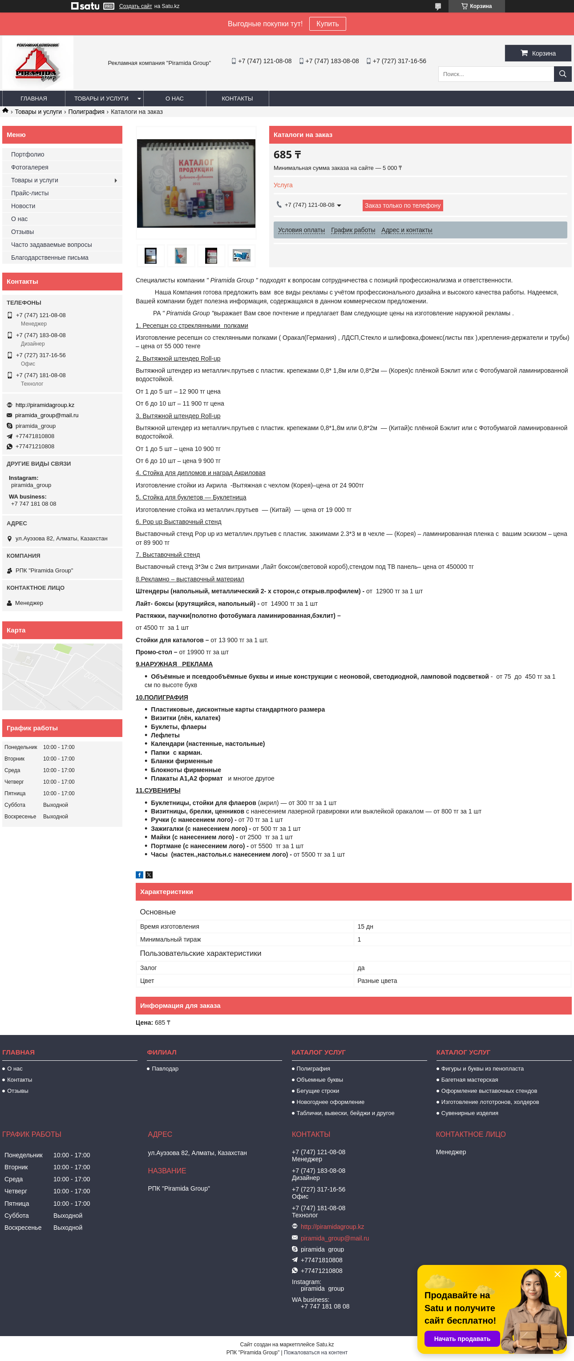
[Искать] (563, 74)
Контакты (237, 98)
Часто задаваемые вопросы (51, 244)
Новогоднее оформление (331, 1102)
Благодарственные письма (50, 257)
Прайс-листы (30, 193)
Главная (33, 98)
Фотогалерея (30, 167)
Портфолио (27, 154)
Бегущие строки (318, 1090)
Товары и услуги (101, 98)
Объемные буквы (320, 1079)
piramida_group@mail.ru (47, 415)
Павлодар (165, 1068)
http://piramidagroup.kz (45, 405)
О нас (175, 98)
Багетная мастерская (469, 1079)
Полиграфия (87, 111)
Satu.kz (325, 1344)
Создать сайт (135, 6)
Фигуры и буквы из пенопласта (482, 1068)
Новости (23, 205)
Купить (327, 24)
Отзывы (22, 231)
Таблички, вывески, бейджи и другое (346, 1113)
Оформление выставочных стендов (489, 1090)
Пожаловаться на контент (316, 1352)
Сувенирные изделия (469, 1113)
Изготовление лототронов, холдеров (490, 1102)
